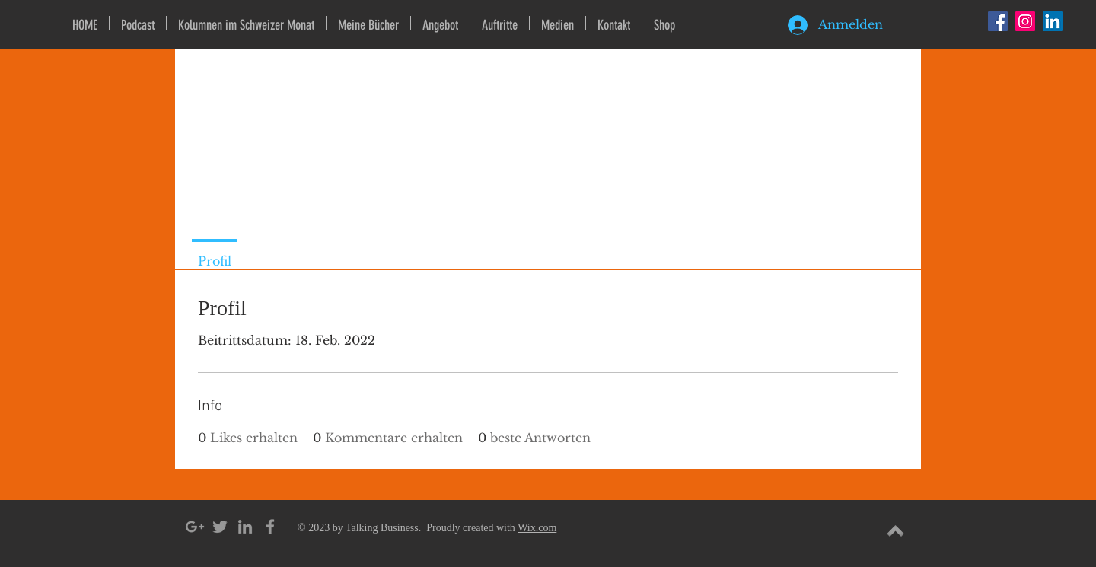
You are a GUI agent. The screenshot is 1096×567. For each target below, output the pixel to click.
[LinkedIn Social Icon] (1053, 21)
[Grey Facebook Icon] (270, 527)
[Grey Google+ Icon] (195, 527)
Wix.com (537, 528)
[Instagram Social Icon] (1025, 21)
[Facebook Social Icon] (998, 21)
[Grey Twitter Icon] (220, 527)
